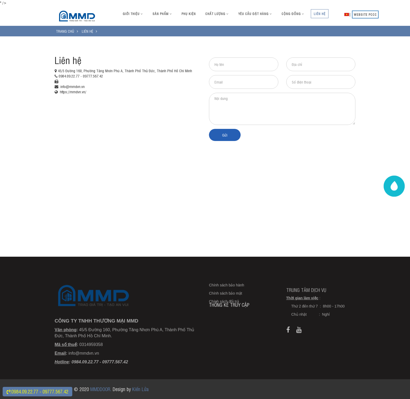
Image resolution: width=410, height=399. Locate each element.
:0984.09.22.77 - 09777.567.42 (37, 391)
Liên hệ (320, 14)
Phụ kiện (189, 14)
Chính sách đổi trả (224, 312)
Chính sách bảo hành (226, 296)
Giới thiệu (133, 14)
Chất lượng (217, 14)
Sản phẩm (162, 14)
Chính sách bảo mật (225, 304)
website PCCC (365, 14)
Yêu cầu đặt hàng (255, 14)
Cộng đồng (293, 14)
